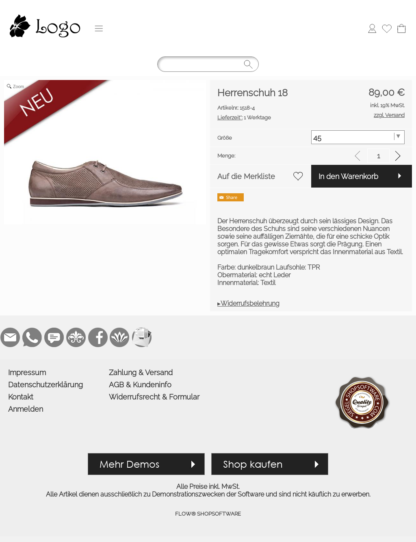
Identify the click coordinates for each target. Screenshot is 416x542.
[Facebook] (98, 337)
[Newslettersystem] (142, 337)
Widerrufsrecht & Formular (154, 397)
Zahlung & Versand (141, 372)
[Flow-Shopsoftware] (120, 337)
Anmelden (25, 409)
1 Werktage (244, 117)
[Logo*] (45, 8)
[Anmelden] (372, 28)
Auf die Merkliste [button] (246, 176)
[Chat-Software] (54, 337)
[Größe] (358, 137)
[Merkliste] (386, 28)
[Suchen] (208, 64)
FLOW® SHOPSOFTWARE (208, 514)
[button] (98, 28)
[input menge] (378, 156)
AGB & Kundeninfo (140, 384)
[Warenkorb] (401, 28)
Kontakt (20, 397)
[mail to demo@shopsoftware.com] (10, 337)
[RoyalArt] (76, 337)
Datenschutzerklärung (45, 384)
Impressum (27, 372)
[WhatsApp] (32, 337)
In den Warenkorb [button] (348, 176)
